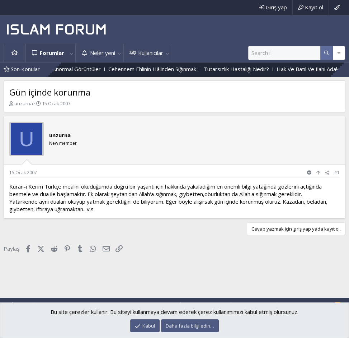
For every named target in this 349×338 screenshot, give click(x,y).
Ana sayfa (14, 53)
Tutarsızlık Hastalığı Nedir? (250, 69)
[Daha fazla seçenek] (326, 53)
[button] (71, 53)
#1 (337, 173)
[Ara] (284, 53)
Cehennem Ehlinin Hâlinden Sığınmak (167, 69)
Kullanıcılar (150, 52)
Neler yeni (102, 52)
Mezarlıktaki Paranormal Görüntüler (71, 69)
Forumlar (52, 52)
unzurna (23, 103)
